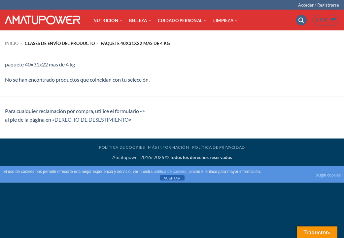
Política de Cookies (122, 147)
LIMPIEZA (225, 21)
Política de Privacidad (218, 147)
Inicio (11, 43)
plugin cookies (328, 175)
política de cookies (170, 171)
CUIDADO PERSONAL (182, 21)
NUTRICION (108, 21)
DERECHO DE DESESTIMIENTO (91, 119)
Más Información (168, 147)
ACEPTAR (171, 178)
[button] (318, 5)
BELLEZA (140, 21)
